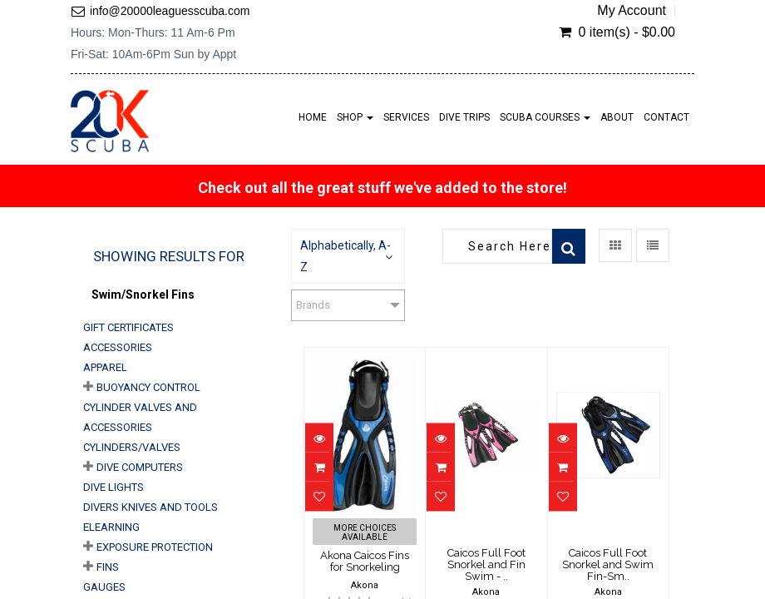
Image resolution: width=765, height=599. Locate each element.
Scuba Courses (545, 117)
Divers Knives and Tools (150, 507)
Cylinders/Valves (131, 447)
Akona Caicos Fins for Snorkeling (364, 561)
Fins (107, 567)
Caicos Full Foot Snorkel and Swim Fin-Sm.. (608, 565)
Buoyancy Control (148, 387)
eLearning (111, 527)
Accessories (117, 347)
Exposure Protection (154, 547)
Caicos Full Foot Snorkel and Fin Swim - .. (486, 565)
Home (313, 117)
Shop (355, 117)
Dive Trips (464, 117)
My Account (631, 11)
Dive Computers (139, 467)
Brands (313, 305)
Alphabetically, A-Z (345, 256)
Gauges (104, 587)
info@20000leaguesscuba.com (169, 10)
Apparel (105, 367)
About (617, 117)
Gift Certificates (128, 327)
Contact (666, 117)
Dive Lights (113, 487)
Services (406, 117)
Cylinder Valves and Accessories (140, 417)
